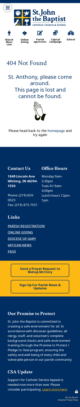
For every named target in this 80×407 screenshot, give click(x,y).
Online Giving (20, 232)
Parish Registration (26, 226)
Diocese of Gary (22, 238)
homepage (56, 130)
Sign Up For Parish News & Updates (40, 286)
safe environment (37, 326)
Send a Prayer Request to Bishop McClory (40, 270)
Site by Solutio (71, 397)
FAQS (12, 251)
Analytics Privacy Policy (68, 400)
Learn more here (54, 389)
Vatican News (20, 245)
